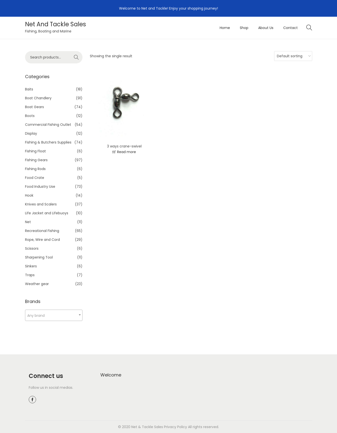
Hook (29, 195)
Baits (29, 89)
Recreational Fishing (42, 230)
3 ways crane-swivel (124, 146)
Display (31, 133)
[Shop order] (292, 56)
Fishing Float (35, 151)
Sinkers (31, 266)
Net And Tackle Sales (55, 24)
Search (76, 57)
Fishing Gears (36, 160)
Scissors (32, 248)
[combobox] (53, 315)
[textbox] (53, 315)
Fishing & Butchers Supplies (48, 142)
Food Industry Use (40, 186)
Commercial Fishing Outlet (48, 124)
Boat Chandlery (38, 98)
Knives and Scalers (41, 204)
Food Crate (34, 177)
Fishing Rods (35, 168)
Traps (30, 275)
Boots (30, 115)
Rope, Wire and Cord (42, 239)
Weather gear (37, 283)
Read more (126, 152)
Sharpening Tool (39, 257)
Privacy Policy (175, 426)
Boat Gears (34, 106)
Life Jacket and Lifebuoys (46, 213)
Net (28, 221)
